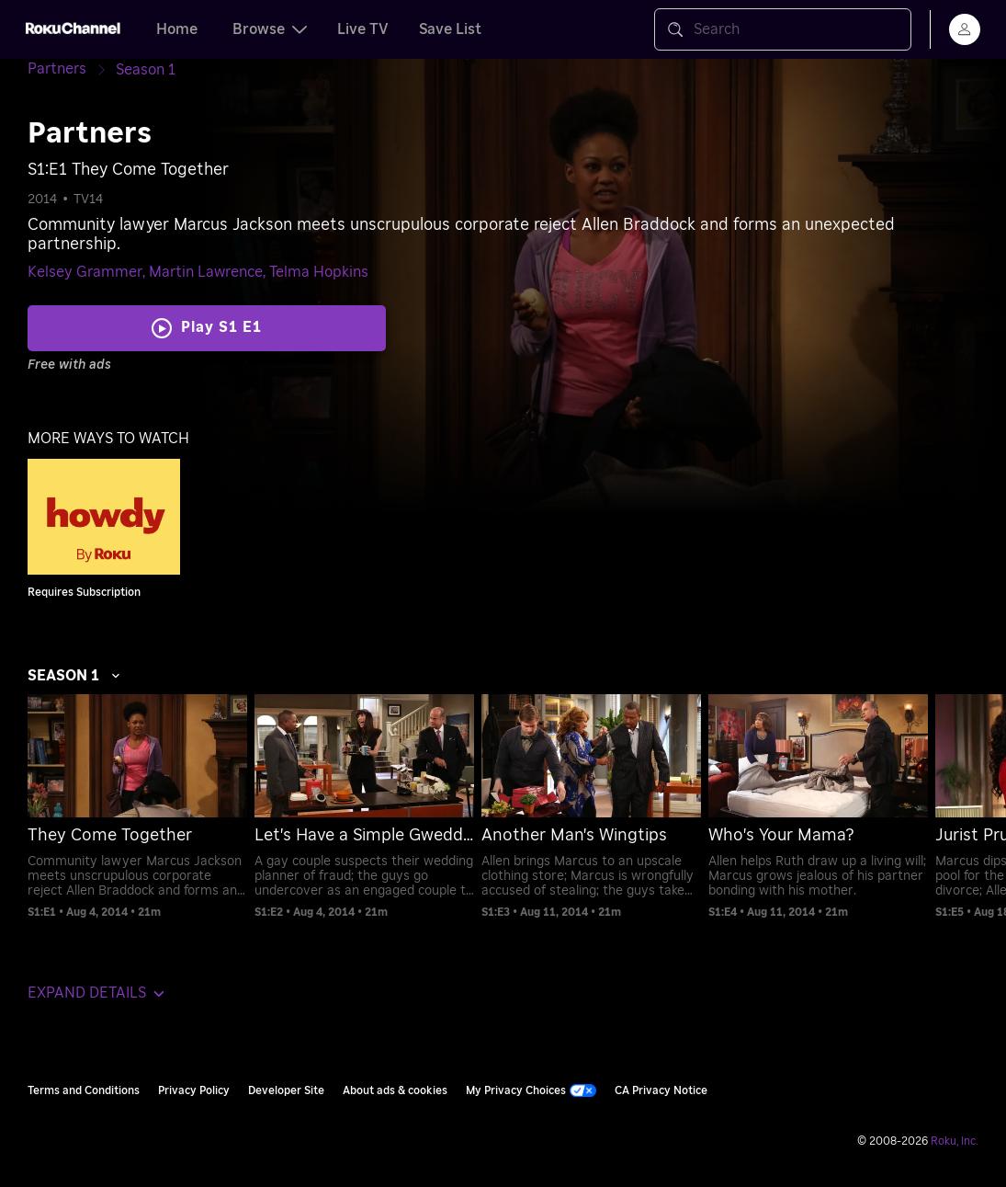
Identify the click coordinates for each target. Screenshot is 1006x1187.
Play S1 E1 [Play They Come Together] (221, 327)
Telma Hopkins (318, 272)
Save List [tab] (450, 29)
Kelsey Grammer (85, 272)
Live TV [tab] (363, 29)
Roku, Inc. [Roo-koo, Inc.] (954, 1141)
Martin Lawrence (206, 272)
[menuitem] (137, 806)
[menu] (964, 29)
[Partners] (72, 69)
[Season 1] (145, 70)
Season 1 (74, 676)
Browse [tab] (269, 29)
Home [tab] (177, 29)
